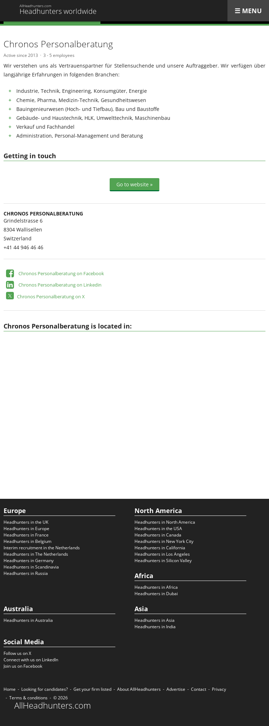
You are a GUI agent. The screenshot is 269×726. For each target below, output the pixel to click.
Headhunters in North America (164, 522)
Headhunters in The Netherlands (36, 554)
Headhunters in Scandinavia (31, 567)
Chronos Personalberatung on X (51, 296)
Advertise (175, 689)
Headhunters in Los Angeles (162, 554)
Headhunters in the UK (26, 522)
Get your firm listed (92, 689)
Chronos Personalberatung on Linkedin (59, 285)
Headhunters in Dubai (156, 594)
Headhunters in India (155, 627)
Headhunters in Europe (26, 528)
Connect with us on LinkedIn (31, 660)
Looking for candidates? (44, 689)
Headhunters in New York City (163, 541)
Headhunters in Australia (28, 620)
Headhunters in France (26, 535)
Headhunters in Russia (26, 573)
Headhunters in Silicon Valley (163, 560)
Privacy (219, 689)
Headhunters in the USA (158, 528)
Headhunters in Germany (29, 560)
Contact (198, 689)
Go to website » (134, 184)
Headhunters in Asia (154, 620)
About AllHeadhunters (139, 689)
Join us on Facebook (23, 666)
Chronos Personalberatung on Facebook (61, 273)
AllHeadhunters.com (52, 705)
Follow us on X (17, 653)
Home (10, 689)
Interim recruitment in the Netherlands (42, 548)
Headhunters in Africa (156, 587)
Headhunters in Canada (157, 535)
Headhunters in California (159, 548)
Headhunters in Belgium (27, 541)
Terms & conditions (28, 698)
